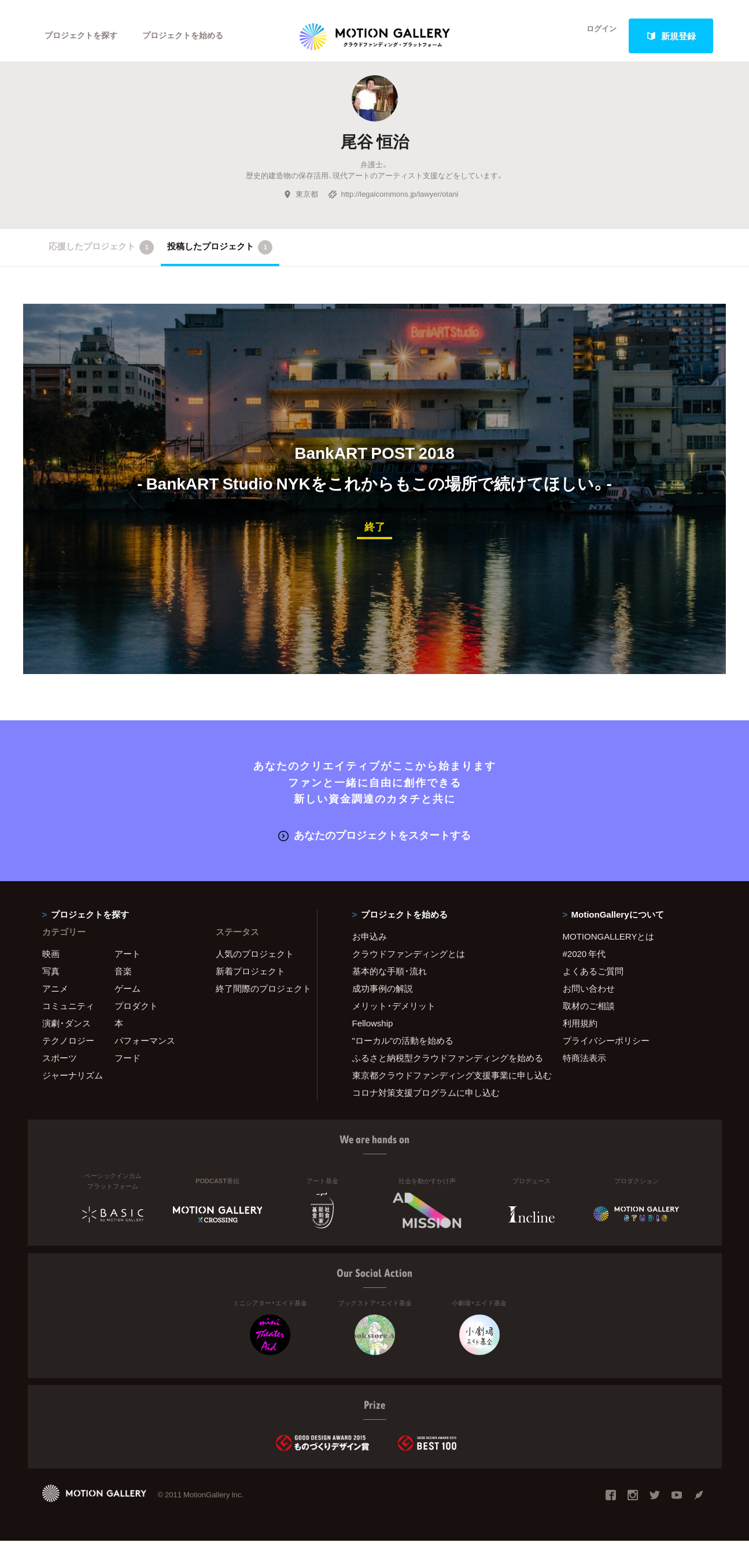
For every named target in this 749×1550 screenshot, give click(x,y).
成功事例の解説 (382, 997)
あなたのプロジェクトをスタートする (374, 844)
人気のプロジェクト (255, 962)
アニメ (55, 997)
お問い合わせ (589, 997)
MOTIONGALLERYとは (609, 945)
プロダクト (136, 1014)
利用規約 (580, 1032)
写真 (51, 980)
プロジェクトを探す (84, 36)
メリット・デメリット (394, 1014)
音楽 (123, 980)
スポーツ (59, 1067)
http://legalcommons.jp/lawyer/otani (393, 204)
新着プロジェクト (250, 980)
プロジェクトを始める (192, 36)
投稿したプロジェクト (220, 258)
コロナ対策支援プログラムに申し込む (426, 1101)
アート (128, 962)
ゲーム (128, 997)
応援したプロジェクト (101, 258)
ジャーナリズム (72, 1084)
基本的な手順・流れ (389, 980)
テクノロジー (68, 1049)
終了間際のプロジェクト (259, 997)
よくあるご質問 (593, 980)
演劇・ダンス (66, 1032)
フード (128, 1067)
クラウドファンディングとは (408, 962)
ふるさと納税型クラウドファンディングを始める (443, 1067)
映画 (51, 962)
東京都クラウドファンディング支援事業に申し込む (443, 1084)
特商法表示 (584, 1067)
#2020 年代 (584, 962)
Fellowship (372, 1032)
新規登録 (671, 36)
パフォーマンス (145, 1049)
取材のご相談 (589, 1014)
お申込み (369, 945)
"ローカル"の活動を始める (403, 1049)
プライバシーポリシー (606, 1049)
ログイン (594, 36)
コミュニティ (68, 1014)
